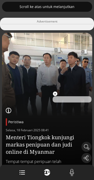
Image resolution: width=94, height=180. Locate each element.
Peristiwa (16, 122)
